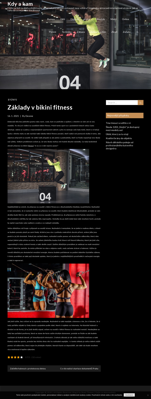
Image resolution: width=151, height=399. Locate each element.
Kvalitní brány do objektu (119, 138)
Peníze (52, 31)
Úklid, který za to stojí (117, 134)
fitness (31, 146)
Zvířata (126, 31)
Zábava (81, 31)
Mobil (113, 19)
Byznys (51, 19)
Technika (66, 31)
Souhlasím (129, 395)
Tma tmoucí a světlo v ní (118, 123)
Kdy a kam (20, 4)
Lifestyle (100, 19)
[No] (148, 395)
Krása (87, 19)
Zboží (114, 31)
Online (125, 19)
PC (136, 19)
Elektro (74, 19)
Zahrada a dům (98, 31)
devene (29, 116)
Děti (62, 19)
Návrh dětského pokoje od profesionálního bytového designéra (119, 145)
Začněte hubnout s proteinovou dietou (28, 368)
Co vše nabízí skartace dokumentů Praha (79, 368)
